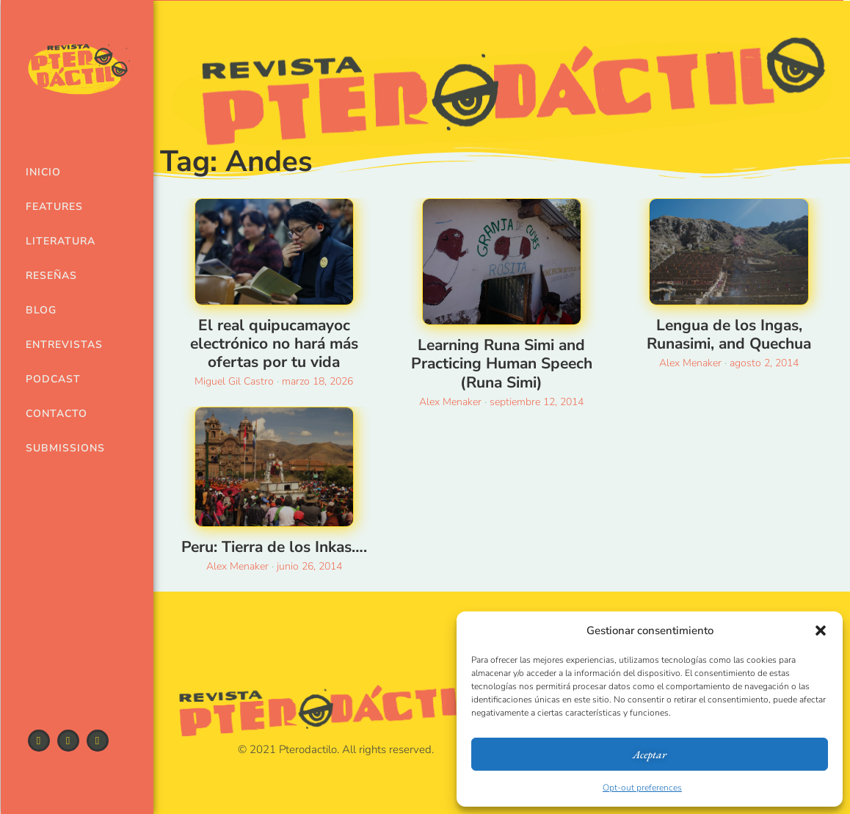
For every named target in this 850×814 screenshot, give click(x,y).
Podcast (53, 379)
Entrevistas (55, 345)
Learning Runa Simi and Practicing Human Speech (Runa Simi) (501, 363)
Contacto (55, 414)
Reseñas (51, 276)
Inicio (43, 172)
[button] (820, 630)
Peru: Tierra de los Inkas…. (274, 547)
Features (54, 207)
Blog (41, 310)
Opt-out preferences (642, 787)
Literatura (55, 241)
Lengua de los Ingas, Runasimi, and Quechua (729, 334)
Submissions (55, 448)
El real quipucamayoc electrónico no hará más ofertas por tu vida (274, 343)
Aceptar (649, 754)
